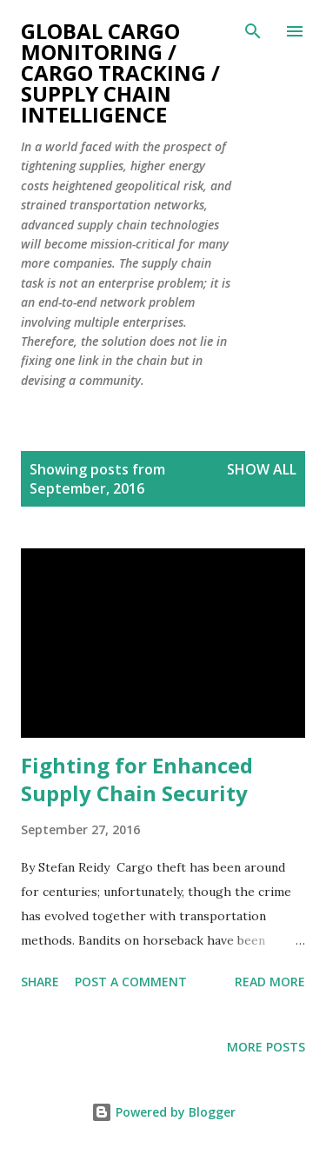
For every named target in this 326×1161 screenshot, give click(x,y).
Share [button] (40, 981)
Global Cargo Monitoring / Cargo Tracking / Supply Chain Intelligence (120, 73)
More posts (266, 1046)
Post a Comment (131, 981)
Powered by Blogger (163, 1112)
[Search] (253, 31)
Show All (261, 469)
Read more (270, 981)
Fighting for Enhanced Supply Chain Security (137, 779)
